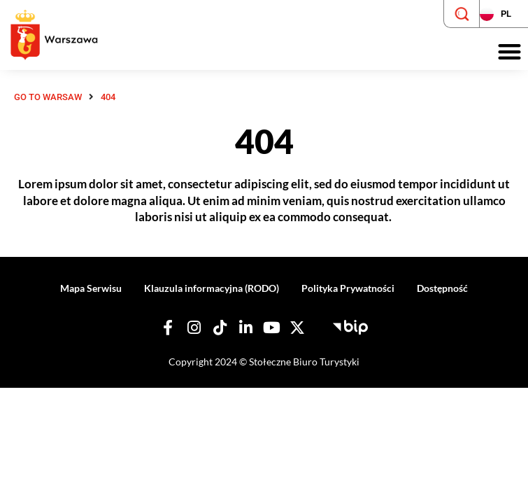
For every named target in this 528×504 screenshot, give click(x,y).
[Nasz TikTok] (219, 327)
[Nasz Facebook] (168, 327)
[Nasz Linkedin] (245, 327)
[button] (510, 52)
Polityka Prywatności (347, 288)
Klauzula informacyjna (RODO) (211, 288)
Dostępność (442, 288)
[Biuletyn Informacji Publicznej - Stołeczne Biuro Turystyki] (350, 325)
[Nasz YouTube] (271, 327)
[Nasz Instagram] (193, 327)
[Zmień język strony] (503, 14)
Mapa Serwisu (91, 288)
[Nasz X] (297, 327)
